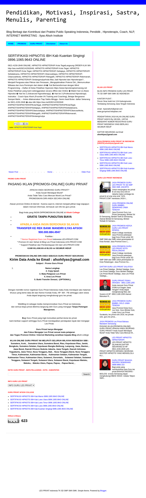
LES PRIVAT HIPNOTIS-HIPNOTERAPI (122, 339)
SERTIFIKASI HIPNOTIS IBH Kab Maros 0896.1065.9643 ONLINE (37, 396)
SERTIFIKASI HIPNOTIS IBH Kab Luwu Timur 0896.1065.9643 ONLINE (39, 403)
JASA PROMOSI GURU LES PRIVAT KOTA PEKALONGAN (122, 248)
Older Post (86, 172)
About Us (63, 44)
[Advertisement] (49, 152)
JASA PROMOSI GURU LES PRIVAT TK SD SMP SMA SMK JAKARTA (122, 185)
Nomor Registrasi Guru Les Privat (37, 239)
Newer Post (13, 172)
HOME (11, 44)
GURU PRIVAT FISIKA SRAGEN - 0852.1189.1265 (123, 282)
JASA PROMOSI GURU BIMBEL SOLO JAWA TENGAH (122, 303)
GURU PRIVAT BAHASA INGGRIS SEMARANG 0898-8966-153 (122, 362)
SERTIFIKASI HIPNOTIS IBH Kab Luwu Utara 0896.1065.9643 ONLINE (39, 400)
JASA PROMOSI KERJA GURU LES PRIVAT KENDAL (122, 228)
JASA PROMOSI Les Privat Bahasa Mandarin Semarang (114, 323)
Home (49, 172)
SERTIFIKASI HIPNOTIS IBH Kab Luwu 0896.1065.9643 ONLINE (37, 406)
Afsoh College (73, 212)
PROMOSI (21, 44)
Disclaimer (51, 44)
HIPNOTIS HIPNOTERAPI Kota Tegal (28, 127)
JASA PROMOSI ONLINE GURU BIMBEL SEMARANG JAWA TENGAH (122, 206)
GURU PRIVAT (36, 44)
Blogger (103, 491)
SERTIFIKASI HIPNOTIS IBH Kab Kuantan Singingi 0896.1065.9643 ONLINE (41, 409)
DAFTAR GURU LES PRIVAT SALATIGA (116, 267)
